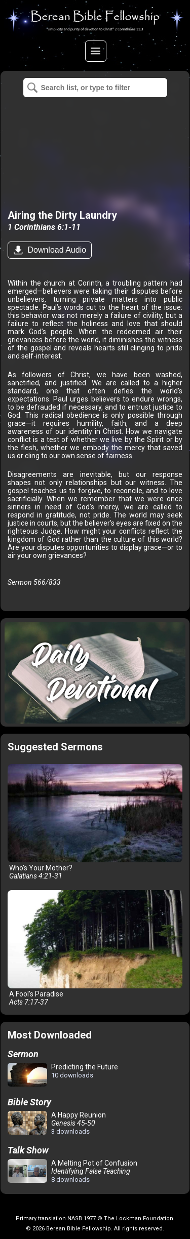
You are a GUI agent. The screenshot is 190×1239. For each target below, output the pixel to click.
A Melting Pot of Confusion (72, 1171)
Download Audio (55, 250)
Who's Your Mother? (95, 822)
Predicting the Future (63, 1075)
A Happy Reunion (57, 1123)
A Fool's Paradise (95, 948)
